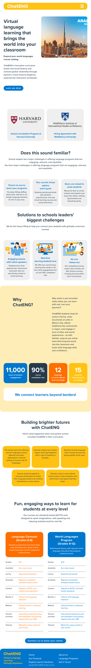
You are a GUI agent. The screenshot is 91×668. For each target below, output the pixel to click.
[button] (44, 37)
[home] (17, 6)
